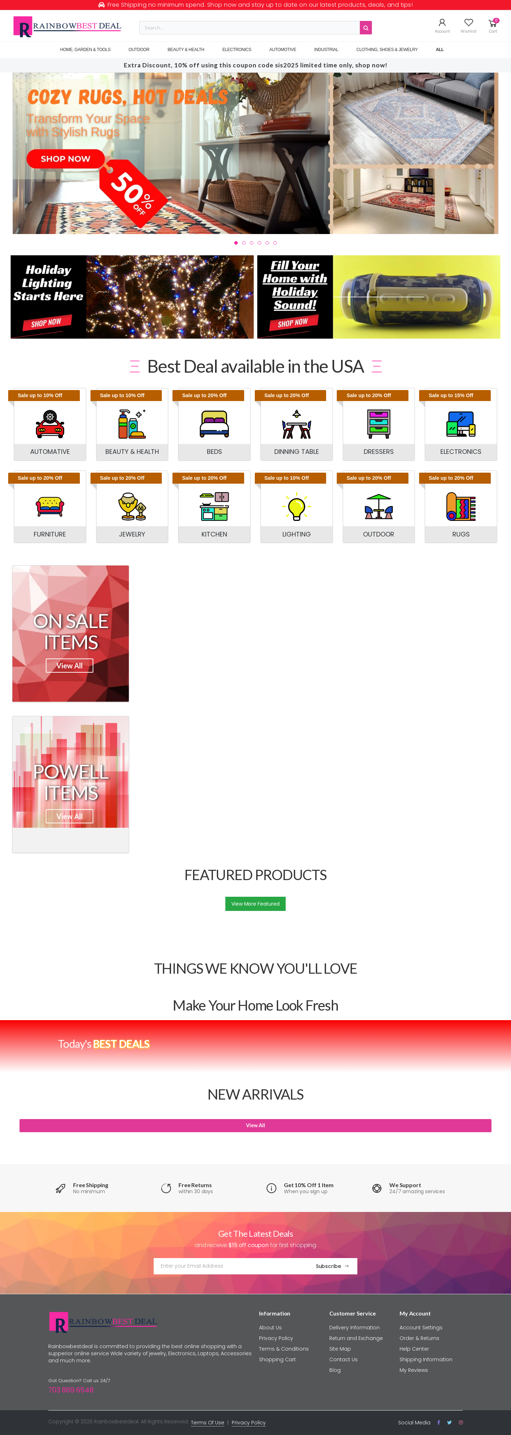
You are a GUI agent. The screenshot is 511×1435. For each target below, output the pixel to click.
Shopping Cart (277, 1359)
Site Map (340, 1348)
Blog (335, 1370)
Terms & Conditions (284, 1348)
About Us (270, 1327)
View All (69, 665)
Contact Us (343, 1359)
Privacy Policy (276, 1338)
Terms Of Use (207, 1422)
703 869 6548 (71, 1390)
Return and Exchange (356, 1338)
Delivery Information (354, 1327)
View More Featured (255, 903)
